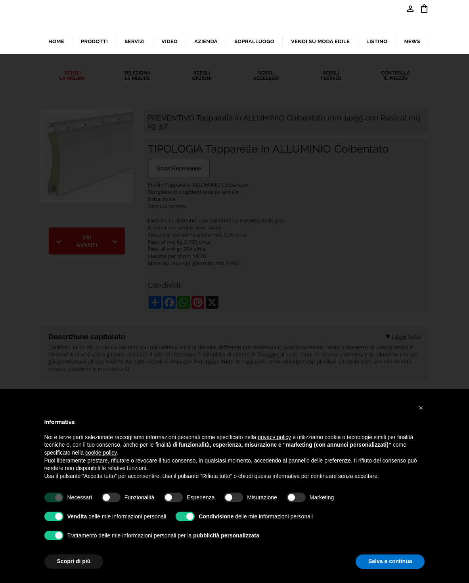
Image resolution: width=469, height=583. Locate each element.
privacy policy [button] (274, 437)
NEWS (412, 41)
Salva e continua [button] (390, 561)
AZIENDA (206, 41)
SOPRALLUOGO (254, 41)
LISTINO (376, 41)
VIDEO (169, 41)
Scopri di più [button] (74, 561)
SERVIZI (134, 41)
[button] (421, 407)
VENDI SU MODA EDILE (320, 41)
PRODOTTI (94, 41)
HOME (56, 41)
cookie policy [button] (101, 452)
